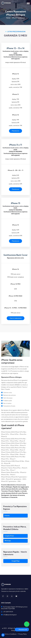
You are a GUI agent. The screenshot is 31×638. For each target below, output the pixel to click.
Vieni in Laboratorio (15, 318)
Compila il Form (9, 536)
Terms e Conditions (10, 634)
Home (8, 18)
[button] (26, 624)
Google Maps (16, 561)
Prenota (7, 515)
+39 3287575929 (8, 611)
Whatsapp (8, 540)
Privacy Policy (22, 634)
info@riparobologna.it (10, 614)
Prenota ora (15, 131)
